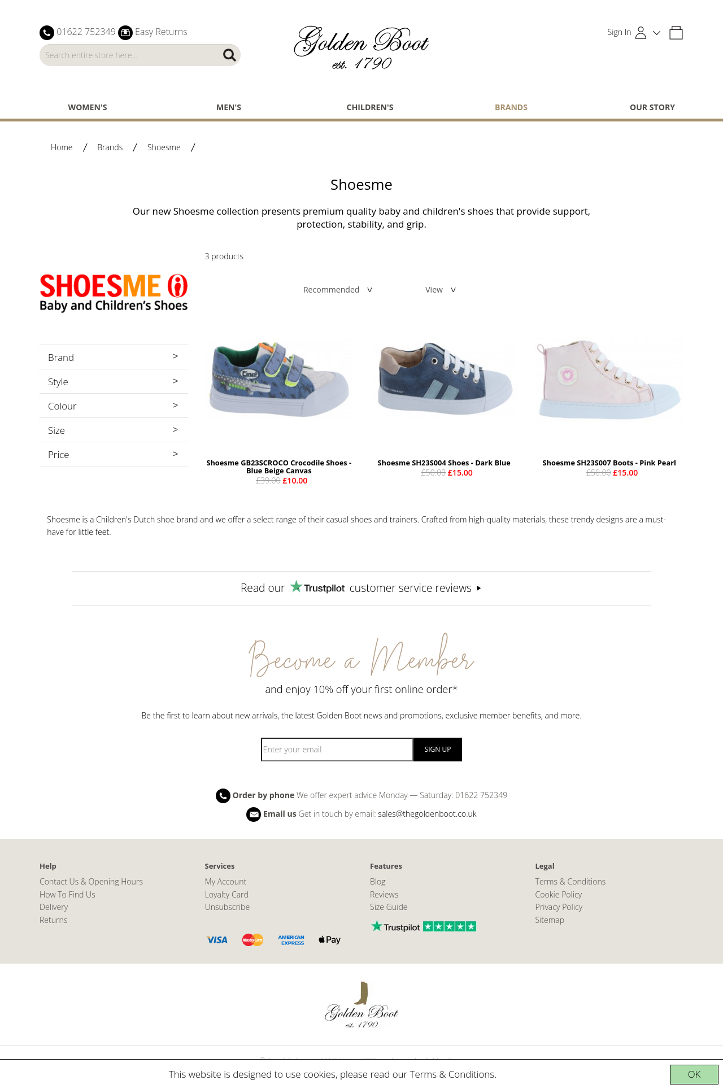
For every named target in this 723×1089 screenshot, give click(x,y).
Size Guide (389, 906)
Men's (228, 107)
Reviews (384, 894)
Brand (61, 357)
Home (62, 147)
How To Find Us (67, 894)
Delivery (54, 906)
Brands (511, 107)
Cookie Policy (558, 894)
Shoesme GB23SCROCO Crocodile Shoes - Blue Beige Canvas (278, 467)
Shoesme (164, 147)
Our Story (652, 107)
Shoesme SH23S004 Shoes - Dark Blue (444, 463)
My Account (226, 881)
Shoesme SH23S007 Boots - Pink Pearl (609, 463)
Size (56, 430)
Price (58, 454)
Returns (53, 919)
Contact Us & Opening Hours (91, 881)
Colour (62, 405)
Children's (370, 107)
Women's (87, 107)
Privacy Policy (559, 906)
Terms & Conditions (452, 1074)
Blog (378, 881)
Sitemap (550, 919)
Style (58, 381)
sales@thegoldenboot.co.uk (427, 813)
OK (694, 1074)
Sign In (619, 32)
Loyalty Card (227, 894)
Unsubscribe (227, 906)
